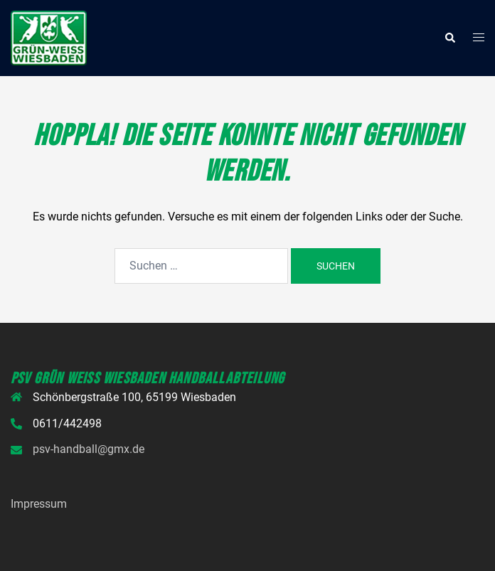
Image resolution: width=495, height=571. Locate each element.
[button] (449, 37)
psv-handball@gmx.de (88, 449)
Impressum (39, 504)
